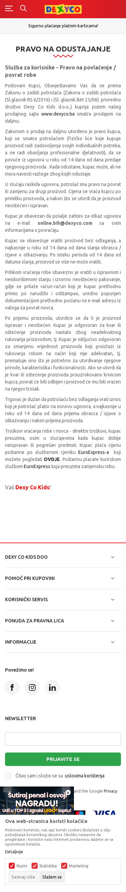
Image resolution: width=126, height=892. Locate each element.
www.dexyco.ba (58, 114)
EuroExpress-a (93, 452)
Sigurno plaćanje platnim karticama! (63, 25)
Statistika (48, 866)
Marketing (78, 866)
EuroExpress (37, 466)
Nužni (21, 866)
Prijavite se (63, 759)
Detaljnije (14, 852)
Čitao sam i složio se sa (59, 775)
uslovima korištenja (84, 775)
